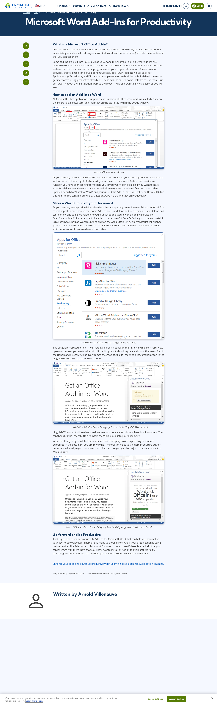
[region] (108, 699)
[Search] (186, 6)
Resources (119, 6)
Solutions (79, 6)
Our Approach (99, 6)
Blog (37, 12)
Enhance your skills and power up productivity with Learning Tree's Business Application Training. (108, 563)
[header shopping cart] (209, 6)
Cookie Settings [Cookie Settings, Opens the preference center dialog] (155, 699)
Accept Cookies (176, 699)
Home (26, 12)
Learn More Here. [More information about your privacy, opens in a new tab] (34, 700)
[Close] (212, 698)
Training (62, 6)
